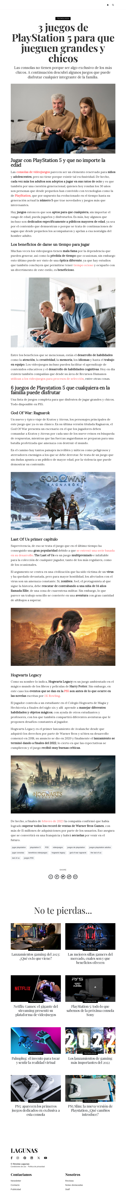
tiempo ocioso (83, 265)
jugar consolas (18, 853)
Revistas (69, 1180)
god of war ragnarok (78, 853)
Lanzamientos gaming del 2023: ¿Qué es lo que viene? (35, 956)
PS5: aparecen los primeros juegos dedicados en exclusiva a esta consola (36, 1110)
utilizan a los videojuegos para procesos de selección (48, 378)
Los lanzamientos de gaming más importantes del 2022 (90, 1060)
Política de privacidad (36, 1166)
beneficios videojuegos (37, 853)
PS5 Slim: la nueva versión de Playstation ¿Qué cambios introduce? (90, 1110)
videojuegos (58, 847)
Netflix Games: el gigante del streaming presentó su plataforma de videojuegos (36, 1010)
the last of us (96, 853)
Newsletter (16, 1180)
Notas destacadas (74, 1185)
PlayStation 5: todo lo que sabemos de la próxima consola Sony (90, 1010)
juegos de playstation (76, 847)
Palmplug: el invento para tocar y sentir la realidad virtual (36, 1060)
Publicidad (16, 1189)
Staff (67, 1189)
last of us (16, 858)
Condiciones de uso (18, 1166)
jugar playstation (19, 847)
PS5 (66, 691)
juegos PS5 (28, 858)
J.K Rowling (52, 696)
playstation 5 (35, 847)
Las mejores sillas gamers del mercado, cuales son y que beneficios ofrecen (90, 958)
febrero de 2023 (53, 821)
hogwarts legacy (58, 853)
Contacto (15, 1185)
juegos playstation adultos (100, 847)
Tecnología (63, 18)
